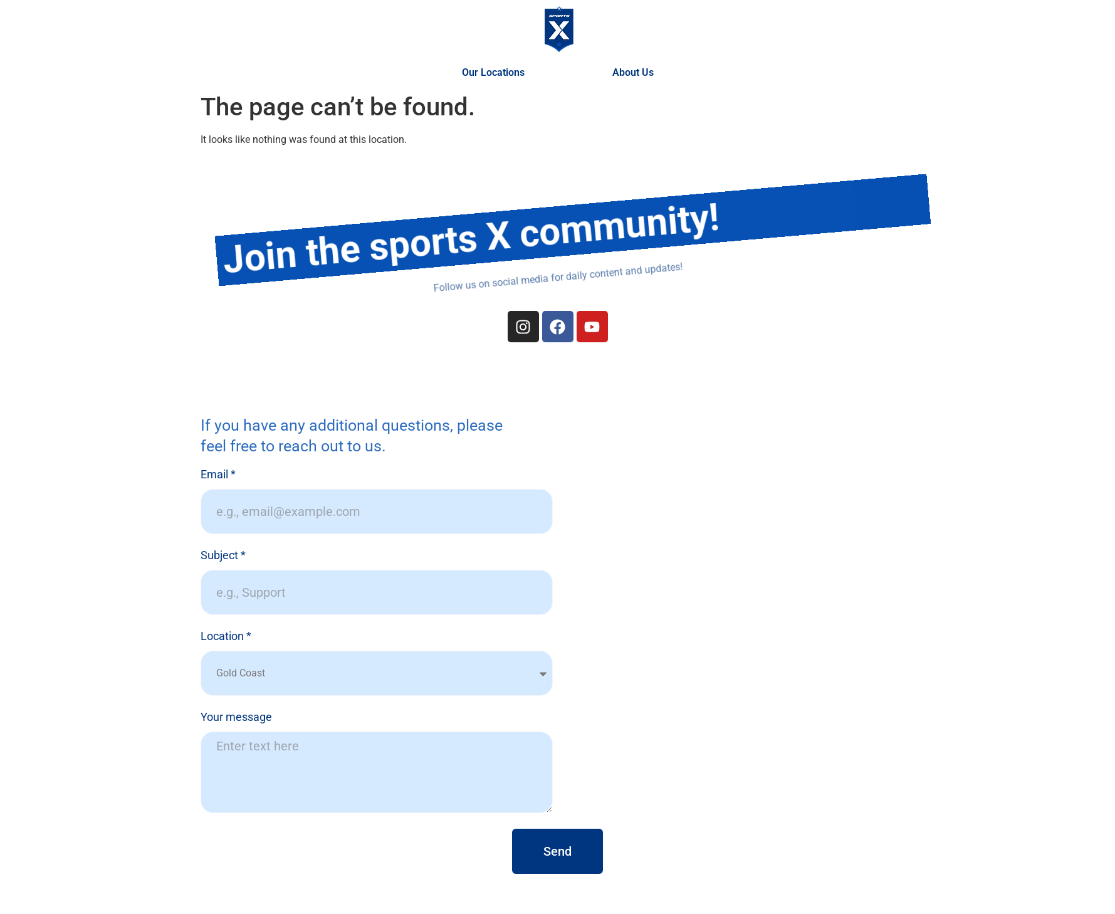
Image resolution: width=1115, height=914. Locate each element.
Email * (218, 475)
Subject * (223, 556)
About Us (633, 72)
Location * (226, 637)
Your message (236, 717)
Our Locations (496, 72)
